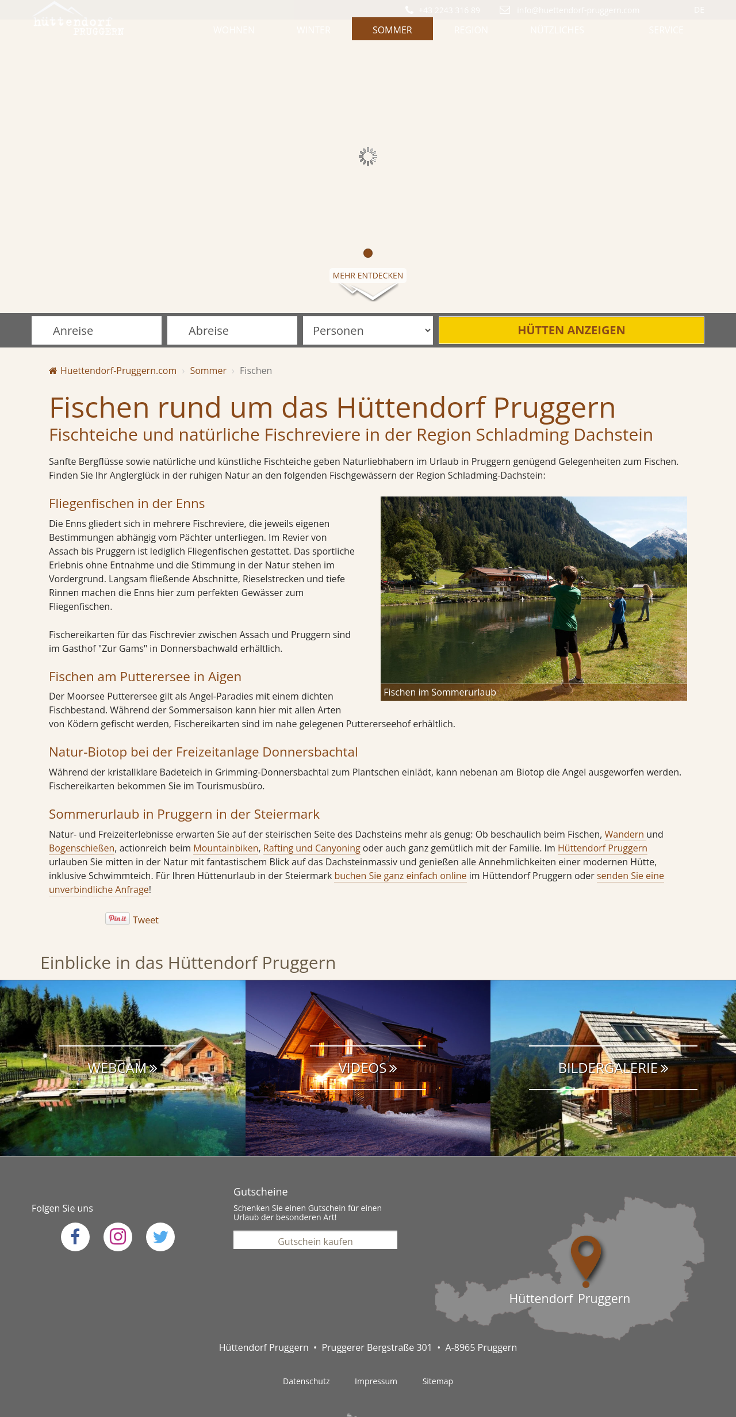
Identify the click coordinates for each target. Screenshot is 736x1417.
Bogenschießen (81, 813)
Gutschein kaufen (315, 1204)
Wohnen (234, 37)
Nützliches (557, 37)
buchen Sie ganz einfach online (400, 841)
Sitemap (438, 1346)
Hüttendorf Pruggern (602, 813)
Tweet (146, 885)
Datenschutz (306, 1346)
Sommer (392, 37)
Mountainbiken (225, 813)
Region (471, 37)
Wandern (626, 799)
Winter (314, 37)
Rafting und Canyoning (312, 813)
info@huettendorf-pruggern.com (577, 10)
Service (666, 37)
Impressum (376, 1346)
